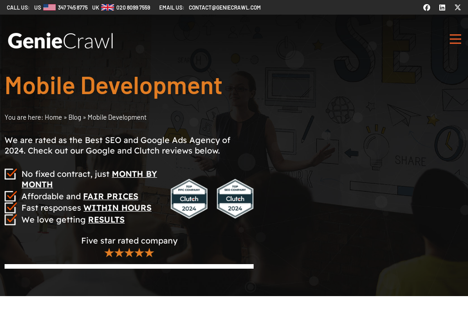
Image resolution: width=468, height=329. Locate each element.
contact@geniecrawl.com (225, 7)
